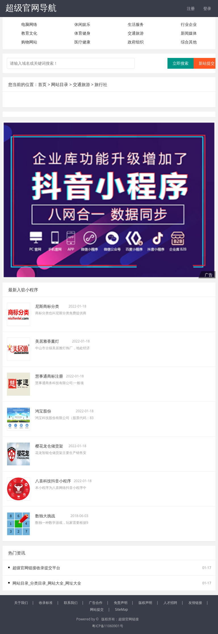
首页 (42, 84)
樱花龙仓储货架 (49, 446)
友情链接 (195, 602)
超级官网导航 (30, 7)
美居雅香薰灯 (47, 341)
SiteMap (121, 609)
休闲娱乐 (82, 24)
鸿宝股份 (43, 411)
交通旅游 (136, 33)
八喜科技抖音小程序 (53, 481)
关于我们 (21, 602)
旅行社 (101, 84)
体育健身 (82, 33)
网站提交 (97, 609)
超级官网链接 (128, 619)
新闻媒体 (189, 33)
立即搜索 (180, 63)
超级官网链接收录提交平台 (36, 567)
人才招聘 (170, 602)
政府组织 (136, 42)
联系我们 (70, 602)
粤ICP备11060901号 (107, 625)
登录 (207, 8)
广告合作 (95, 602)
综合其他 (189, 42)
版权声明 (145, 602)
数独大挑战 (45, 515)
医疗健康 (82, 42)
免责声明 (120, 602)
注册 (191, 8)
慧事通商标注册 (49, 376)
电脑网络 (29, 24)
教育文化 (29, 33)
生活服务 (136, 24)
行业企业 (189, 24)
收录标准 (46, 602)
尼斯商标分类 (47, 306)
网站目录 (59, 84)
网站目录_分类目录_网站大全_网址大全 (46, 583)
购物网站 (29, 42)
